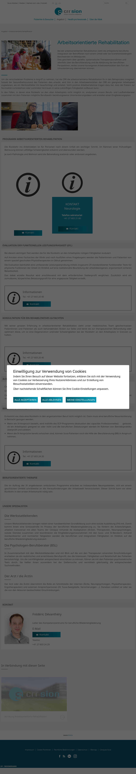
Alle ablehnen (53, 400)
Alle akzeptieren (26, 400)
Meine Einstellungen (84, 400)
